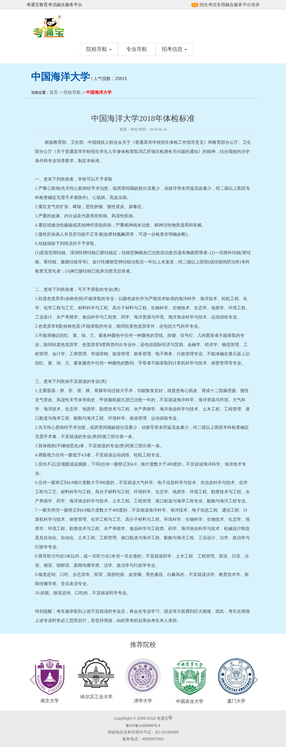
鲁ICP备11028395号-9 (143, 725)
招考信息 (174, 49)
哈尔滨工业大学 (96, 696)
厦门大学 (236, 700)
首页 (53, 92)
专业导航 (136, 49)
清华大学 (143, 700)
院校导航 (99, 49)
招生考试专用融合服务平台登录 (229, 4)
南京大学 (50, 700)
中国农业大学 (189, 701)
